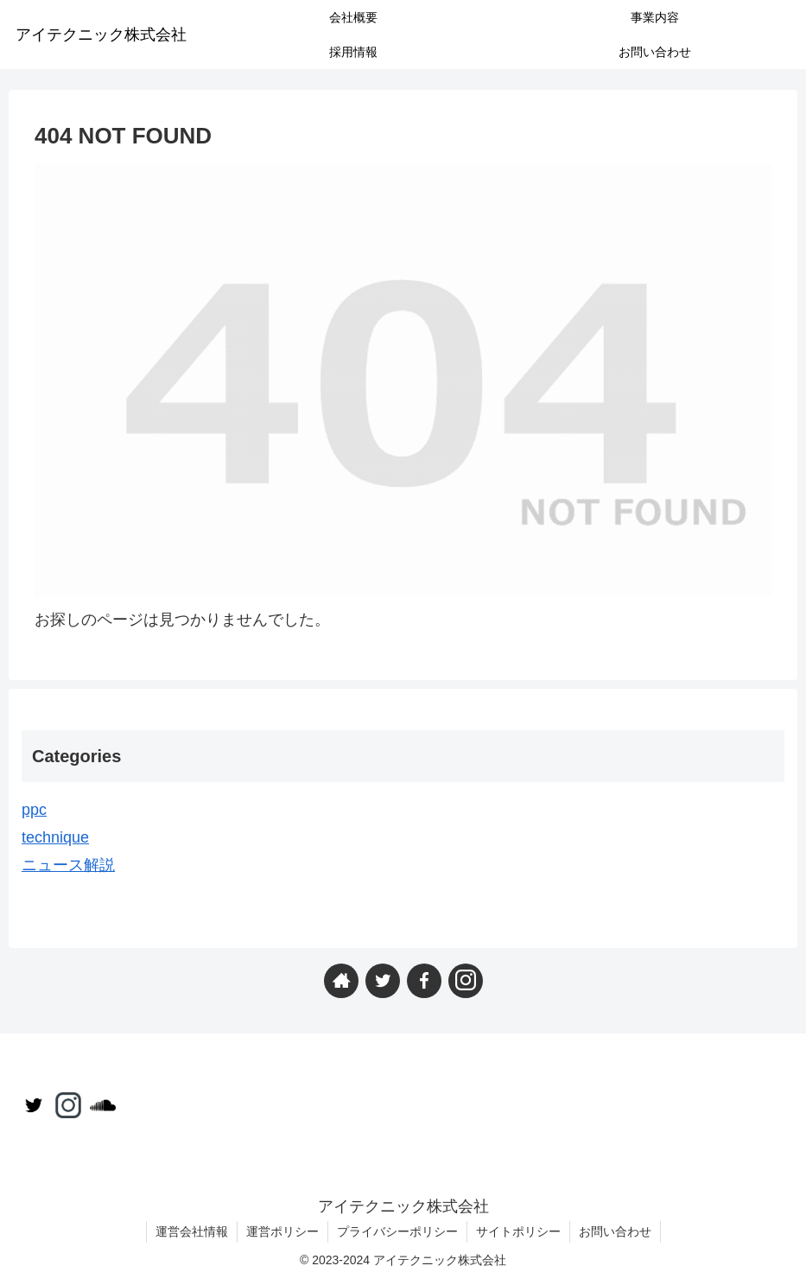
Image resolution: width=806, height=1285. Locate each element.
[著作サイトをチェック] (341, 981)
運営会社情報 (191, 1231)
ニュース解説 (68, 865)
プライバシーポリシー (397, 1231)
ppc (34, 809)
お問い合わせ (615, 1231)
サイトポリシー (518, 1231)
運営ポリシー (282, 1231)
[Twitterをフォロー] (382, 981)
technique (55, 837)
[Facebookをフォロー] (424, 981)
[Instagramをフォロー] (465, 981)
